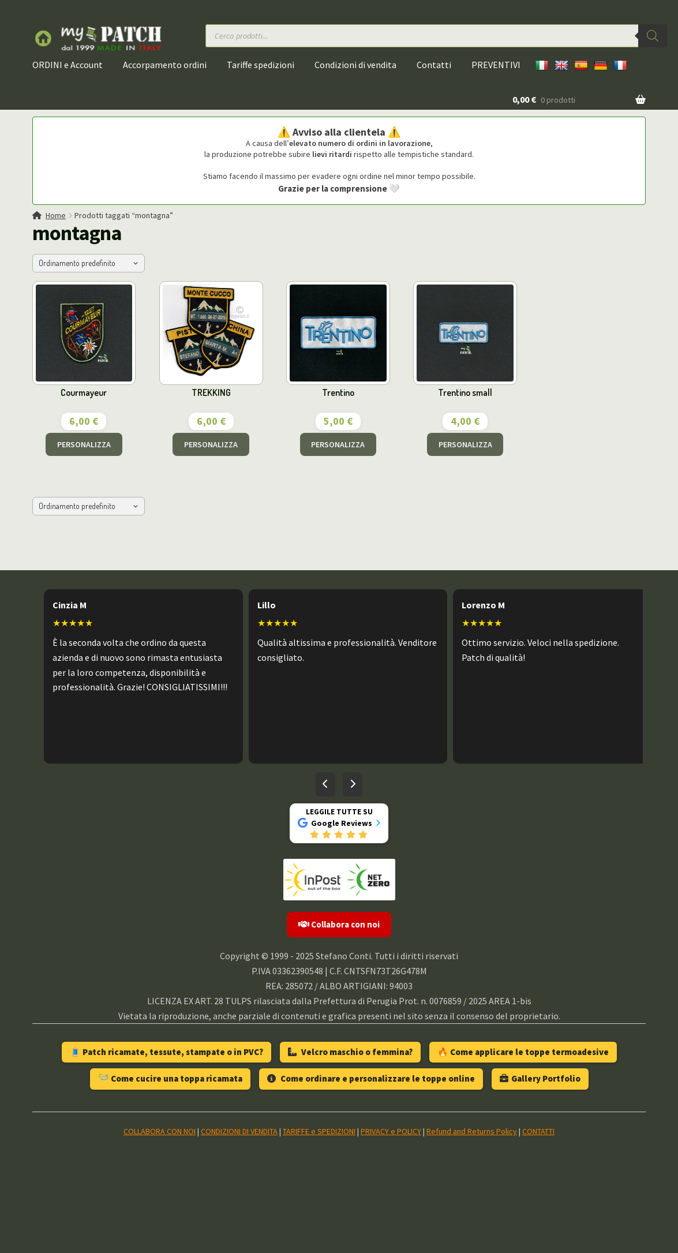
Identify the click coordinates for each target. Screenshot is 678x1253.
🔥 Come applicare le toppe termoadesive (523, 1051)
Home (56, 215)
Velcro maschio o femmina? (350, 1051)
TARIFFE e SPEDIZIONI (319, 1131)
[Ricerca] (652, 35)
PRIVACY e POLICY (391, 1131)
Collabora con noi (339, 924)
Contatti (434, 64)
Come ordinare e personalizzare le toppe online (371, 1078)
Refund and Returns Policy (471, 1131)
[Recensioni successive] (352, 784)
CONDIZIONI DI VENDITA (239, 1131)
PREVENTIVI (495, 64)
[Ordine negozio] (88, 263)
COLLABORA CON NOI (159, 1131)
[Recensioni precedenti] (325, 784)
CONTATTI (538, 1131)
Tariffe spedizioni (260, 64)
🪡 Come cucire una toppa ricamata (170, 1078)
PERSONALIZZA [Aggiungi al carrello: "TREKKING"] (211, 444)
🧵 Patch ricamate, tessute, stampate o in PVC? (166, 1051)
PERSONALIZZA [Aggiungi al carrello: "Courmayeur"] (84, 444)
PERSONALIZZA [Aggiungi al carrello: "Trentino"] (338, 444)
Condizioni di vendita (355, 64)
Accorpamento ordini (165, 64)
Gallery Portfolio (540, 1078)
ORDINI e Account (67, 64)
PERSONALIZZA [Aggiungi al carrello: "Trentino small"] (465, 444)
